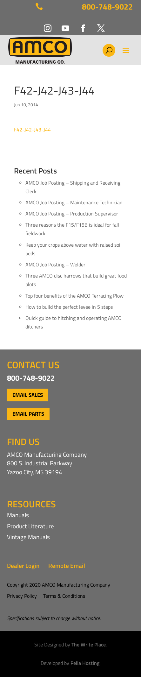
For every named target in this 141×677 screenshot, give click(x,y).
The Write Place (88, 644)
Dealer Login (23, 565)
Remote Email (66, 565)
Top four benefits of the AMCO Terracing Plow (74, 296)
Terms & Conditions (64, 596)
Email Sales (27, 395)
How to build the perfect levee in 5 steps (69, 307)
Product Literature (30, 526)
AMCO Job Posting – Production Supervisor (71, 213)
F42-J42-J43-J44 (32, 129)
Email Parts (28, 414)
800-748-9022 (107, 7)
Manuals (18, 514)
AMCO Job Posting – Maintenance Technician (74, 202)
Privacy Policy (22, 596)
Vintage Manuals (28, 536)
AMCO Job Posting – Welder (55, 264)
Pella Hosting (84, 663)
